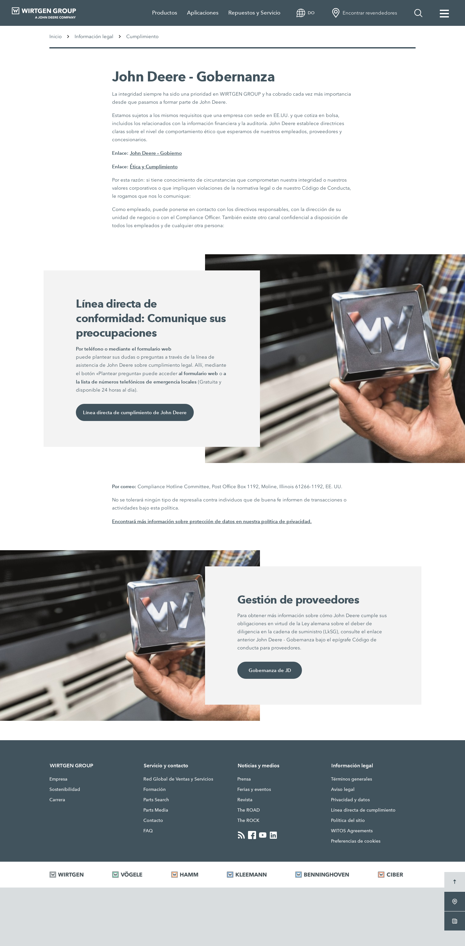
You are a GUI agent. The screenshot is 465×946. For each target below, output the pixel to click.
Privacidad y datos (350, 800)
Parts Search (156, 800)
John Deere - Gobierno (156, 153)
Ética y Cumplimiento (154, 166)
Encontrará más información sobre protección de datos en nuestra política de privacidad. (212, 521)
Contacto (153, 820)
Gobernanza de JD (270, 670)
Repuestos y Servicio (254, 12)
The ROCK (248, 820)
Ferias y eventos (254, 789)
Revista (245, 800)
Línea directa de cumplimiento (363, 810)
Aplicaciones (203, 12)
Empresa (58, 779)
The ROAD (248, 810)
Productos (164, 12)
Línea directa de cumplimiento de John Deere (135, 412)
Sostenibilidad (64, 789)
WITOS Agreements (352, 831)
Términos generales (351, 779)
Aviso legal (343, 789)
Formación (154, 789)
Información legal (94, 36)
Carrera (57, 800)
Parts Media (155, 810)
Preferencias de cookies (355, 841)
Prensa (244, 779)
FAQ (148, 831)
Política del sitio (348, 820)
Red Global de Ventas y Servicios (178, 779)
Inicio (55, 36)
